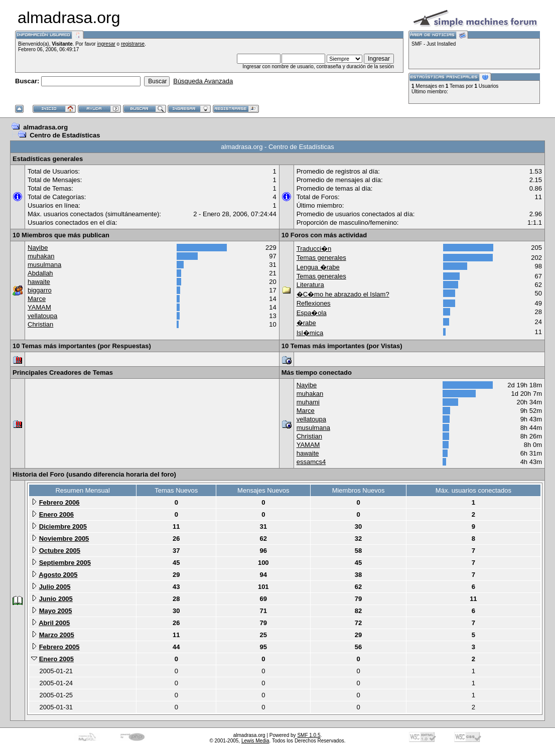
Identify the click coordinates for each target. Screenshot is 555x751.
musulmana (44, 264)
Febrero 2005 (59, 647)
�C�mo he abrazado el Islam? (343, 294)
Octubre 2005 (59, 550)
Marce (37, 299)
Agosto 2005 (58, 574)
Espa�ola (312, 313)
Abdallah (40, 273)
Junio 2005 (56, 599)
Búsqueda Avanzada (203, 81)
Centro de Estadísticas (65, 135)
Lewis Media (255, 740)
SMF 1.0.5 (308, 735)
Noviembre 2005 (64, 538)
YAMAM (39, 307)
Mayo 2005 (55, 611)
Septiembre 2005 (65, 562)
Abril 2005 (54, 623)
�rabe (306, 323)
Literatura (310, 284)
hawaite (39, 281)
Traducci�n (314, 248)
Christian (40, 324)
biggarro (40, 290)
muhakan (41, 256)
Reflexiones (314, 303)
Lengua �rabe (318, 267)
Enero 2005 (56, 659)
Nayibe (38, 247)
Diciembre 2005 (63, 526)
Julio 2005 (55, 586)
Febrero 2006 (59, 502)
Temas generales (321, 257)
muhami (308, 402)
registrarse (133, 44)
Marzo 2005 (56, 635)
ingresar (106, 44)
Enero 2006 (56, 514)
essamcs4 (311, 462)
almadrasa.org (45, 127)
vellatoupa (42, 316)
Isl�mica (310, 333)
